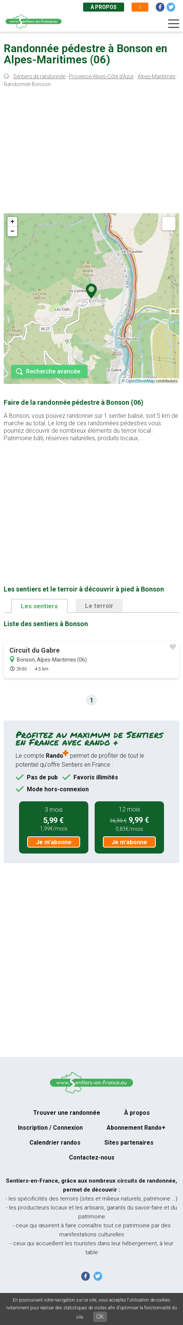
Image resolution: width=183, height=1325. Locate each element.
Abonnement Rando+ (136, 1127)
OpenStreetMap (140, 381)
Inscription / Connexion (50, 1127)
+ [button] (12, 221)
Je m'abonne (54, 842)
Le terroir (99, 605)
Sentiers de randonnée (39, 76)
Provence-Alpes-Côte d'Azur (101, 76)
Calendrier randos (55, 1142)
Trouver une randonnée (66, 1112)
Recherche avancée (53, 371)
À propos (104, 7)
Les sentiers (39, 606)
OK (100, 1316)
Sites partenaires (129, 1142)
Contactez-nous (91, 1157)
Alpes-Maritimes (157, 76)
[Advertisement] (91, 152)
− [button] (12, 231)
